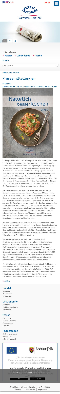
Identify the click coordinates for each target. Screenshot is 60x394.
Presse (38, 56)
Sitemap (18, 389)
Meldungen (7, 318)
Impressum (42, 389)
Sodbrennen (7, 336)
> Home (16, 72)
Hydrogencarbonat (10, 334)
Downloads (7, 296)
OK (19, 379)
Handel (8, 56)
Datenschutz (30, 389)
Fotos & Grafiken (9, 320)
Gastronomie (23, 56)
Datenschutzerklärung (37, 371)
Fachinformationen (10, 307)
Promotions (7, 294)
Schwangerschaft (9, 339)
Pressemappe (8, 323)
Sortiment (6, 291)
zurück (7, 281)
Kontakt (6, 325)
